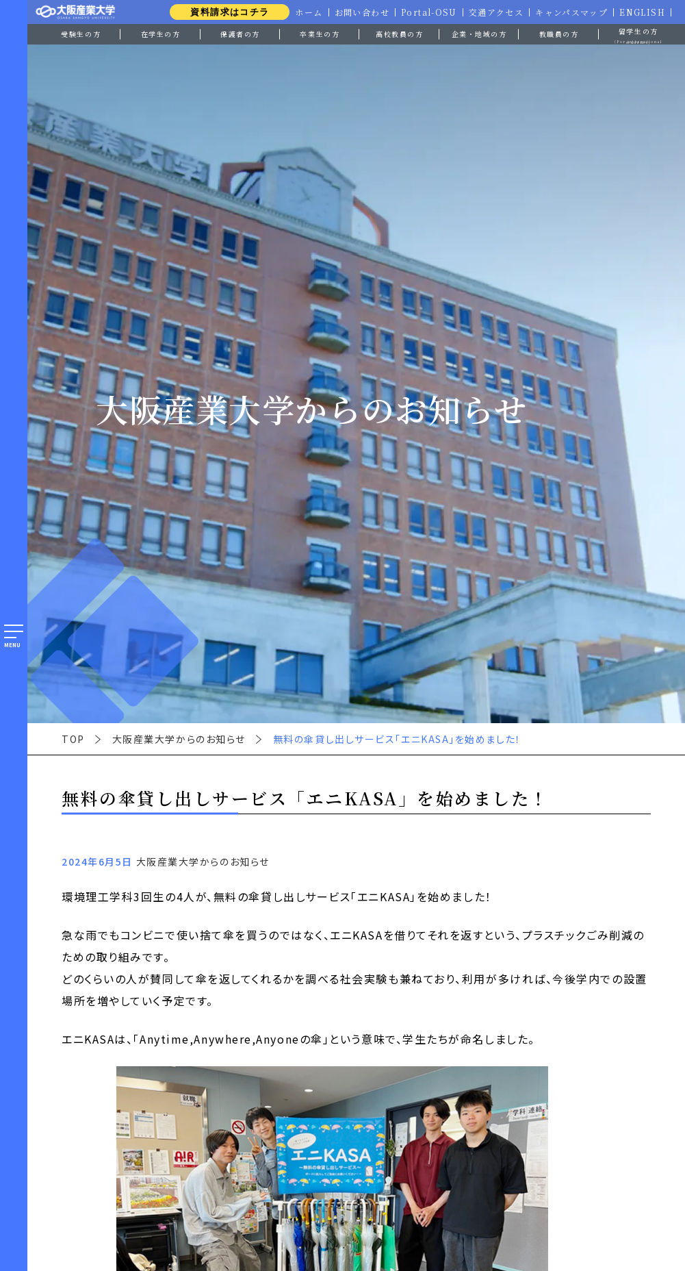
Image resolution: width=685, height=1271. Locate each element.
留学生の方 (638, 34)
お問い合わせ (358, 12)
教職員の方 (559, 34)
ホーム (305, 12)
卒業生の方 (319, 34)
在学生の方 (161, 34)
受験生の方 (81, 34)
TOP (73, 739)
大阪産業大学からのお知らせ (179, 739)
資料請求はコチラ (225, 12)
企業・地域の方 (479, 34)
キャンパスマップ (570, 12)
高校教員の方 (399, 34)
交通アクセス (493, 12)
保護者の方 (240, 34)
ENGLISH (642, 12)
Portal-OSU (426, 12)
